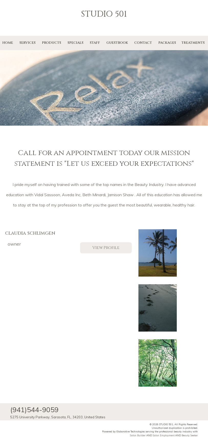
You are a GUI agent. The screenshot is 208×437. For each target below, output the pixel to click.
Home (7, 42)
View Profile (105, 247)
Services (27, 42)
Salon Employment (163, 435)
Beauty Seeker (190, 435)
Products (51, 42)
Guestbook (117, 42)
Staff (95, 42)
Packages (167, 42)
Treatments (193, 42)
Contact (143, 42)
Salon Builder (138, 435)
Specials (75, 42)
